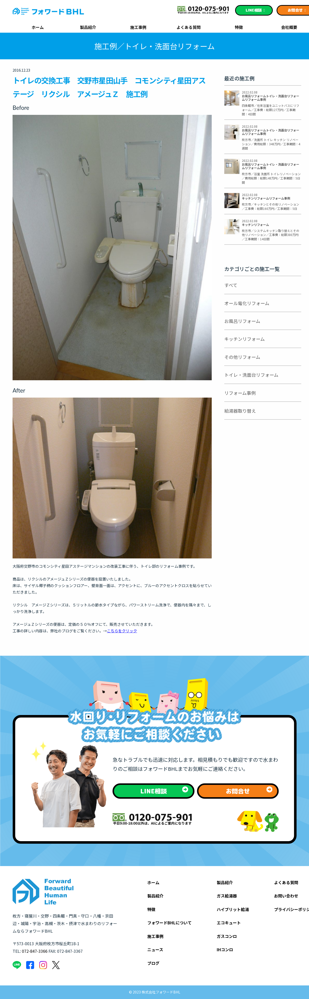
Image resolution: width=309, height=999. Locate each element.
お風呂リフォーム (242, 321)
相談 (255, 10)
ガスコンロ (227, 936)
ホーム (38, 27)
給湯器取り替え (240, 410)
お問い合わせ (286, 896)
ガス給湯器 (227, 896)
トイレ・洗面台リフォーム (251, 374)
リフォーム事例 (240, 393)
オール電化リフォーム (246, 303)
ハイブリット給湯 (233, 909)
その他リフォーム (242, 357)
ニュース (155, 949)
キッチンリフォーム (244, 339)
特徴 (239, 27)
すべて (230, 285)
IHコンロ (225, 949)
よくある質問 (188, 27)
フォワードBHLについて (169, 923)
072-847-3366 (35, 951)
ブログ (153, 963)
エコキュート (229, 923)
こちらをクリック (122, 630)
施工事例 (138, 27)
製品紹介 (88, 27)
